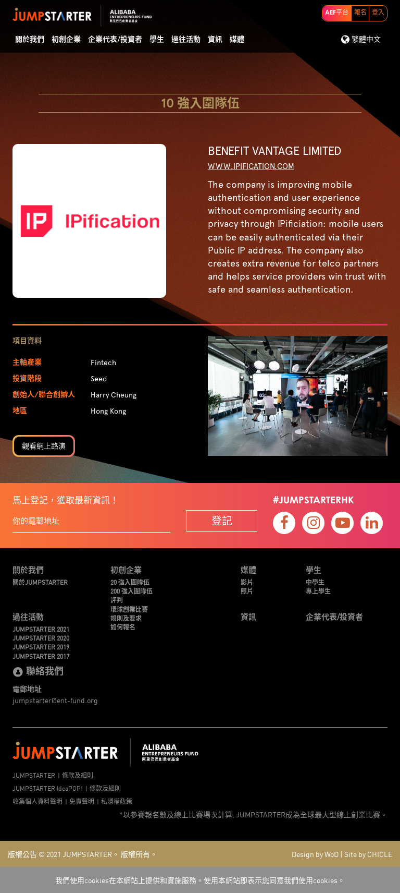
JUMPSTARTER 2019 (40, 646)
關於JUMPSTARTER (40, 581)
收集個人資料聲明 (37, 801)
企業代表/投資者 (115, 39)
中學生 (315, 581)
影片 (247, 581)
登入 (378, 13)
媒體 (237, 39)
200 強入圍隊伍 (131, 590)
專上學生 (318, 590)
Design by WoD (315, 854)
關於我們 (29, 39)
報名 (360, 13)
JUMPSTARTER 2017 (40, 655)
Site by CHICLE (368, 854)
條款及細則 (77, 774)
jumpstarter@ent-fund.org (55, 700)
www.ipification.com (251, 166)
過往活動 (186, 39)
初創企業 (66, 39)
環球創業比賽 (129, 609)
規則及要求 (126, 617)
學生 (156, 39)
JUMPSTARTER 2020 (40, 637)
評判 (116, 599)
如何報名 (122, 626)
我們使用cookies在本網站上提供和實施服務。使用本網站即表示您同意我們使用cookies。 (200, 880)
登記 (221, 520)
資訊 (215, 39)
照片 (247, 590)
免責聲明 (81, 801)
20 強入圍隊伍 (129, 581)
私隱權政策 (116, 801)
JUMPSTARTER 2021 (40, 628)
